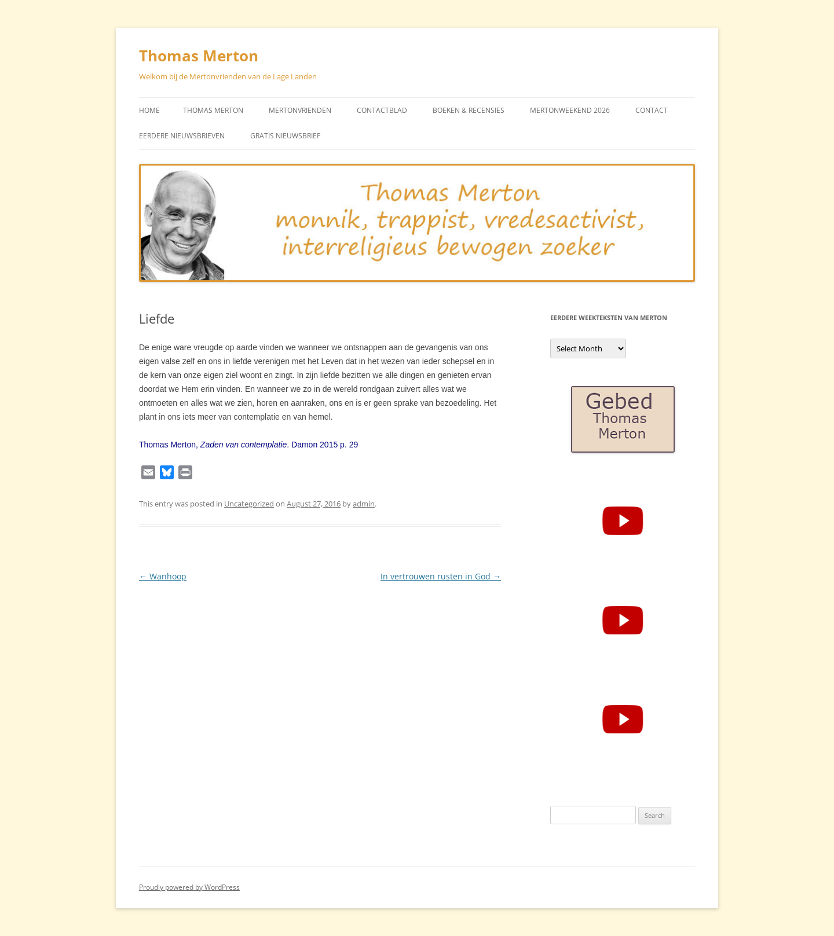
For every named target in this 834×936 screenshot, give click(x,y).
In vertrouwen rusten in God (441, 576)
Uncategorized (249, 503)
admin (364, 503)
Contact (651, 110)
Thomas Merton (198, 55)
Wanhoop (162, 576)
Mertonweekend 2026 (570, 110)
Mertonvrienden (300, 110)
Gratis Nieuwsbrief (285, 136)
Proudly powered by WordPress (189, 887)
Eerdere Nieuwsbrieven (182, 136)
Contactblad (382, 110)
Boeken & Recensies (468, 110)
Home (149, 110)
